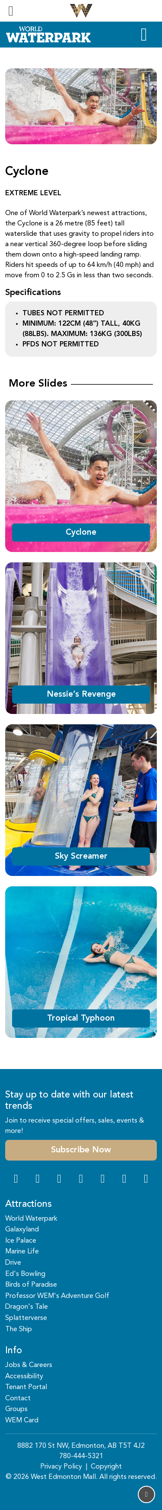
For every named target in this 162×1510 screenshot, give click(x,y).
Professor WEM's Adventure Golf (57, 1296)
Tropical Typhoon (81, 1018)
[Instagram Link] (37, 1180)
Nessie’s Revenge (81, 694)
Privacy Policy (61, 1466)
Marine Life (22, 1251)
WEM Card (21, 1420)
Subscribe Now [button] (81, 1150)
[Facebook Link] (16, 1180)
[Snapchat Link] (59, 1180)
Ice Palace (20, 1240)
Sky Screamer (81, 856)
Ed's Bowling (25, 1274)
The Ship (18, 1329)
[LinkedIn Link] (146, 1180)
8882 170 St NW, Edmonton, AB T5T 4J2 (81, 1446)
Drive (13, 1262)
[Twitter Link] (81, 1180)
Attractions (28, 1204)
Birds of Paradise (31, 1285)
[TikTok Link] (124, 1180)
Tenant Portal (26, 1387)
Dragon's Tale (26, 1307)
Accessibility (24, 1376)
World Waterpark (31, 1218)
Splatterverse (26, 1318)
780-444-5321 (81, 1456)
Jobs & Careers (28, 1365)
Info (13, 1350)
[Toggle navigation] (11, 11)
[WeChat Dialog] (103, 1180)
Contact (18, 1398)
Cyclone (81, 532)
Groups (16, 1409)
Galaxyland (22, 1229)
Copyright (106, 1466)
